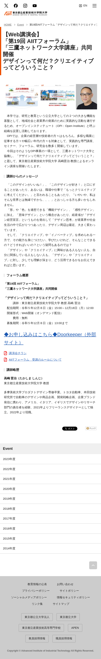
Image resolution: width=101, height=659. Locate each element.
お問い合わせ (65, 584)
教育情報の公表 (37, 584)
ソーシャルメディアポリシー (29, 597)
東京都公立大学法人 (37, 617)
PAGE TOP (93, 565)
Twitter (6, 5)
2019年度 (9, 498)
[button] (94, 5)
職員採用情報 (64, 638)
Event (8, 449)
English (83, 5)
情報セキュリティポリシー (73, 597)
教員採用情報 (37, 638)
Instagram (25, 5)
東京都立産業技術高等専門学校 (41, 627)
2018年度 (9, 508)
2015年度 (9, 538)
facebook (15, 5)
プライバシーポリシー (36, 590)
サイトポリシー (69, 590)
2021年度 (9, 478)
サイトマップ (61, 603)
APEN (75, 627)
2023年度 (9, 459)
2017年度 (9, 518)
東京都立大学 (68, 617)
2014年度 (9, 548)
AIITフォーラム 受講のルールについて (35, 359)
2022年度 (9, 469)
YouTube (34, 5)
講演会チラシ (18, 353)
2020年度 (9, 488)
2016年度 (9, 528)
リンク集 (37, 603)
